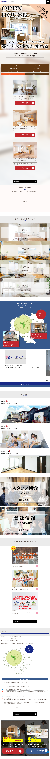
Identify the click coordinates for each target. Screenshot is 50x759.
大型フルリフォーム (13, 71)
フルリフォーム (37, 65)
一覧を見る (16, 181)
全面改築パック (37, 68)
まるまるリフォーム (13, 65)
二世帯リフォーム (13, 68)
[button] (21, 374)
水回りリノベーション (13, 74)
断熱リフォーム (37, 71)
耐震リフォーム (37, 74)
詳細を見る (25, 103)
